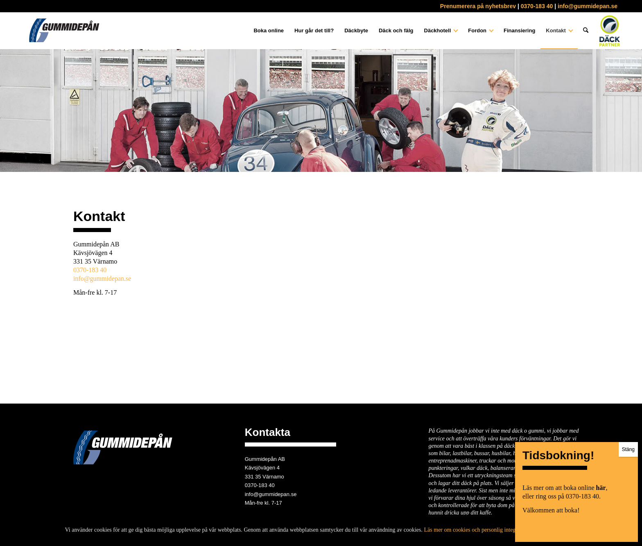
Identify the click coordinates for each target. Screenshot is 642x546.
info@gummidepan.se (587, 6)
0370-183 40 (537, 6)
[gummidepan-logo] (63, 31)
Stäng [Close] (628, 449)
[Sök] (586, 31)
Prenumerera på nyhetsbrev (478, 6)
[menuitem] (268, 31)
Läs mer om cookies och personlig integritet (474, 530)
